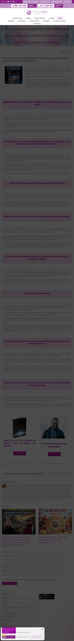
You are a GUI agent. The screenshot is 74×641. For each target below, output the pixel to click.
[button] (42, 629)
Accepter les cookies (8, 637)
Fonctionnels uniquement (22, 637)
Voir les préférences (36, 637)
